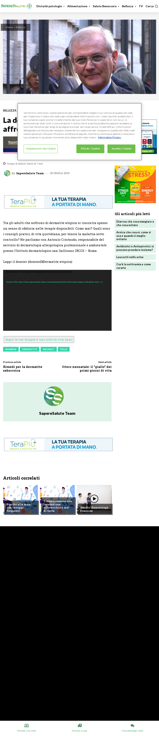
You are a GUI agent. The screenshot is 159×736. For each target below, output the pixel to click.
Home (9, 27)
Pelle (63, 349)
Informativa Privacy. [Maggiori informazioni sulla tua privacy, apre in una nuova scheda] (109, 137)
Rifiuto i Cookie (90, 148)
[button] (152, 6)
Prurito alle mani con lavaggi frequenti (19, 508)
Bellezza (20, 27)
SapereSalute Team (30, 173)
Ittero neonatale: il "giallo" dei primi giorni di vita (87, 368)
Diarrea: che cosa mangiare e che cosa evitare (135, 223)
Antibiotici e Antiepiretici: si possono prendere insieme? (135, 248)
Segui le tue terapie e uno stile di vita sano (38, 339)
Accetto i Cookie (121, 148)
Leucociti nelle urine (129, 257)
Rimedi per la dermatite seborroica (22, 368)
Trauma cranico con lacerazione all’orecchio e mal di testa (57, 506)
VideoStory (88, 501)
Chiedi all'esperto (19, 498)
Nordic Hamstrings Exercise (94, 509)
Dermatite (29, 349)
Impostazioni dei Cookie (40, 148)
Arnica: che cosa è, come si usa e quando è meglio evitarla (133, 236)
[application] (57, 300)
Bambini (10, 349)
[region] (79, 131)
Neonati (48, 349)
